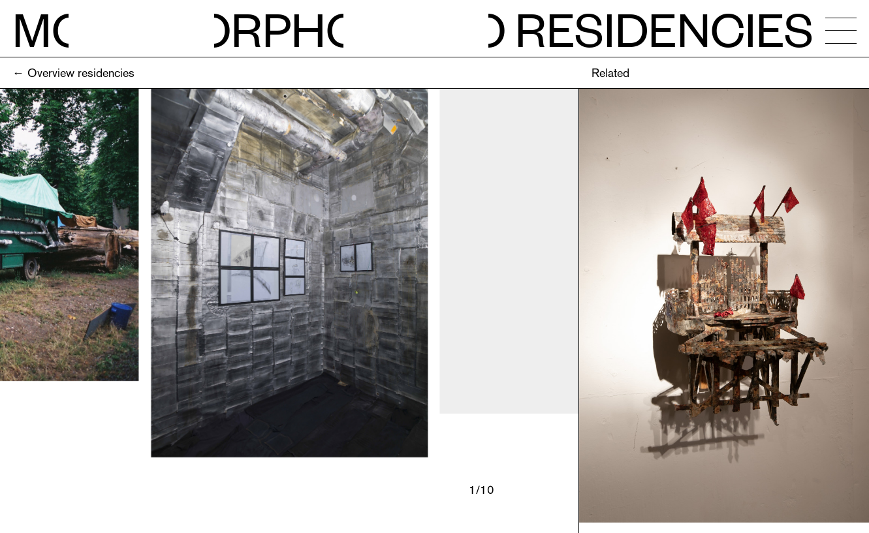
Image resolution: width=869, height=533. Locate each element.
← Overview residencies (73, 73)
